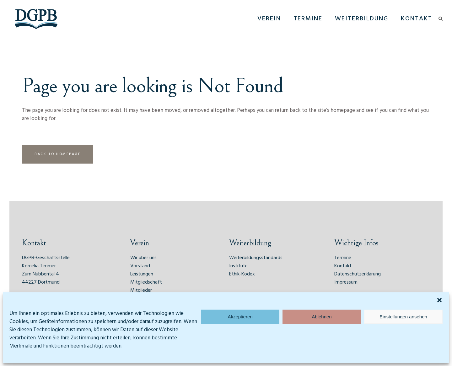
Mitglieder (141, 290)
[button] (439, 300)
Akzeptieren (240, 316)
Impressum (346, 282)
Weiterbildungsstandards (255, 258)
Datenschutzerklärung (357, 274)
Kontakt (343, 266)
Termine (342, 258)
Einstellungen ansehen (403, 316)
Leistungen (141, 274)
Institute (238, 266)
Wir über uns (143, 258)
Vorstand (140, 266)
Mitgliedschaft (146, 282)
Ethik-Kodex (242, 274)
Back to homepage (58, 154)
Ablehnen (321, 316)
